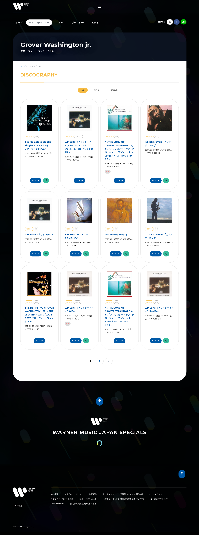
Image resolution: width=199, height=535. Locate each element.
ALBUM (97, 90)
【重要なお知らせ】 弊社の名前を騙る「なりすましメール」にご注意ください (136, 499)
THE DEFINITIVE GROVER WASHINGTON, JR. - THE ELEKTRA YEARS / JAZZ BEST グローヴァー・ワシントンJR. (39, 314)
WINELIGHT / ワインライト (39, 234)
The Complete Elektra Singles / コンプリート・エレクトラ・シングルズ (39, 145)
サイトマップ (108, 494)
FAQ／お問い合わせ (88, 499)
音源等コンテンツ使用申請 (131, 494)
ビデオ (95, 22)
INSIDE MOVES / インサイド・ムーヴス (159, 144)
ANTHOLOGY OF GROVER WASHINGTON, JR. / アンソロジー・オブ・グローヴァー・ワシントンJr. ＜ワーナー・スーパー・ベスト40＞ (119, 316)
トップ (19, 22)
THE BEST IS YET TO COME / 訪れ (77, 236)
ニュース (60, 22)
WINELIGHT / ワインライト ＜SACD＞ (79, 309)
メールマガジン (155, 494)
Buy (36, 180)
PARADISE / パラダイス (117, 234)
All (83, 90)
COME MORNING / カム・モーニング (159, 236)
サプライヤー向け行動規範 (62, 499)
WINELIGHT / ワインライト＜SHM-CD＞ (159, 309)
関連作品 (114, 90)
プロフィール (78, 22)
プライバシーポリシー (73, 494)
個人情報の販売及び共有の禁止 (83, 504)
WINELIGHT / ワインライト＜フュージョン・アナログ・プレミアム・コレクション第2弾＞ (79, 147)
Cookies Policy (57, 504)
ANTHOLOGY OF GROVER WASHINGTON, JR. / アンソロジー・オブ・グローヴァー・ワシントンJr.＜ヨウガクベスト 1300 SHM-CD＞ (119, 150)
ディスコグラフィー (39, 22)
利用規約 (93, 494)
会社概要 (54, 494)
